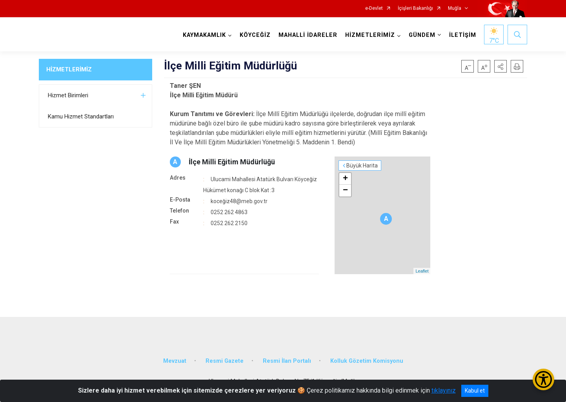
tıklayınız (443, 390)
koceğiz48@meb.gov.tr (239, 201)
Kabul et (475, 390)
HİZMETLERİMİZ (69, 69)
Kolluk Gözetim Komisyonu (366, 361)
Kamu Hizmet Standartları (81, 116)
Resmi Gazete (225, 361)
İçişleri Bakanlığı (415, 8)
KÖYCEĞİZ (255, 35)
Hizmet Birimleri (68, 95)
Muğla (454, 8)
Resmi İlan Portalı (287, 361)
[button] (500, 66)
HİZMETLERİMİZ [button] (370, 35)
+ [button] (345, 179)
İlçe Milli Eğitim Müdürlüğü (232, 162)
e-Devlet (374, 8)
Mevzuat (174, 361)
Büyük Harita (362, 165)
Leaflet (421, 271)
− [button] (345, 190)
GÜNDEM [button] (422, 35)
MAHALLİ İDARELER (307, 35)
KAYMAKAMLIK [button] (204, 35)
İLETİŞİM (462, 35)
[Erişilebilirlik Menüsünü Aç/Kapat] (543, 379)
